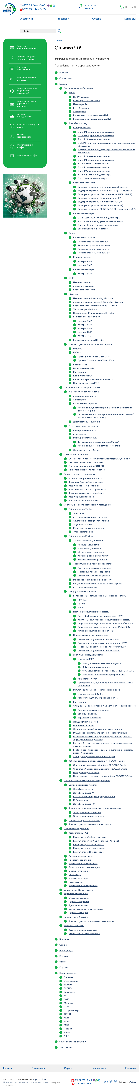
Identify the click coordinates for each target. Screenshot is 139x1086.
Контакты (130, 18)
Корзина (63, 967)
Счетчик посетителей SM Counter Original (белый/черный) (99, 459)
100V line (82, 600)
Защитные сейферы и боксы (78, 890)
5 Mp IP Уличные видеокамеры (93, 163)
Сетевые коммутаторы (80, 856)
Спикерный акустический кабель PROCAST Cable (99, 765)
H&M (66, 1006)
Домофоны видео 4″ (83, 789)
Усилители (78, 513)
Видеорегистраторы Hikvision (88, 340)
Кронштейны (80, 364)
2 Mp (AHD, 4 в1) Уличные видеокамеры (98, 225)
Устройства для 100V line (90, 694)
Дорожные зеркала (79, 901)
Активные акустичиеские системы (96, 631)
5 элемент (69, 977)
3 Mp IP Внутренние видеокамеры (96, 132)
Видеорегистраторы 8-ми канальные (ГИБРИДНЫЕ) (105, 190)
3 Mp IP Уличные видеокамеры (94, 171)
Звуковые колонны (82, 524)
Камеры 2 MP (85, 265)
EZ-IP (71, 278)
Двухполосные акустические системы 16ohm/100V (104, 627)
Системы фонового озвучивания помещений (87, 505)
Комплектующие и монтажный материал (90, 344)
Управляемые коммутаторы (83, 863)
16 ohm (81, 604)
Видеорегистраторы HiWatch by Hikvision (95, 305)
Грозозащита (76, 882)
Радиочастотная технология (83, 426)
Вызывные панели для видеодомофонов (94, 796)
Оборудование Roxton (81, 536)
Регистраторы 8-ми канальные (94, 245)
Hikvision (73, 294)
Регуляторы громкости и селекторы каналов (96, 690)
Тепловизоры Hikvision (85, 309)
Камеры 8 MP (85, 332)
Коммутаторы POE (78, 833)
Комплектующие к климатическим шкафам (91, 921)
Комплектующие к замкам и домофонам (90, 824)
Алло (66, 1018)
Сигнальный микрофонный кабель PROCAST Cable (100, 769)
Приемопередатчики (80, 860)
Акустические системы (85, 587)
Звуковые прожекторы (89, 717)
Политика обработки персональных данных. (26, 1082)
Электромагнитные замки (87, 812)
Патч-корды (75, 874)
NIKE (66, 1036)
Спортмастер (71, 1010)
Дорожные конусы (78, 912)
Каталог (63, 84)
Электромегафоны (83, 532)
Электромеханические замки (88, 816)
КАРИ (67, 1021)
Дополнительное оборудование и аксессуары (97, 729)
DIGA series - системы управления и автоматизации (100, 733)
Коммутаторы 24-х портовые (88, 852)
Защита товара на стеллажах (79, 474)
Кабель (77, 352)
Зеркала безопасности (76, 893)
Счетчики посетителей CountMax (86, 462)
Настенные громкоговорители (94, 572)
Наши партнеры (67, 973)
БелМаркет (70, 992)
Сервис (96, 18)
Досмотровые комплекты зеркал (86, 909)
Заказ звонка (66, 1047)
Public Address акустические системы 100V (100, 616)
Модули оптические (79, 871)
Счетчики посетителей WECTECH (86, 466)
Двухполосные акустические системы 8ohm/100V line (105, 623)
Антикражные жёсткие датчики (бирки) (98, 442)
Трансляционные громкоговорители (92, 564)
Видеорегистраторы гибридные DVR (92, 119)
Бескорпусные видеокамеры (93, 229)
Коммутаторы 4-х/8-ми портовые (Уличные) (96, 841)
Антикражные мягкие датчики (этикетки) (99, 446)
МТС (66, 1025)
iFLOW (72, 92)
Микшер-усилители (88, 545)
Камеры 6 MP (85, 328)
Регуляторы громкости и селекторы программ (97, 583)
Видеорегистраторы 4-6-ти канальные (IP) (100, 201)
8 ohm (81, 607)
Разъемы (77, 348)
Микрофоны (79, 372)
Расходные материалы (85, 403)
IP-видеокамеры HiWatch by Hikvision (93, 298)
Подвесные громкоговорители (94, 575)
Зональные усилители (89, 548)
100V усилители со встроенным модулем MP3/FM (108, 671)
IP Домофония (80, 800)
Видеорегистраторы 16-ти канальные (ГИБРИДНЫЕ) (105, 194)
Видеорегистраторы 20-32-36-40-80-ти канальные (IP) (107, 209)
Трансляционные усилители (88, 540)
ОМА (66, 999)
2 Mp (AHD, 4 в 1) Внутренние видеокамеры (100, 221)
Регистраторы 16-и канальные (94, 249)
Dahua (72, 233)
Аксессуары (79, 111)
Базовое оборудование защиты (85, 478)
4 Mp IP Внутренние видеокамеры (96, 160)
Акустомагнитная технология (84, 391)
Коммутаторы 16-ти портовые (89, 848)
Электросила (71, 981)
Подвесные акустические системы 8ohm (99, 650)
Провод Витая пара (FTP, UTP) (94, 356)
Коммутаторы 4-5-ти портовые (89, 837)
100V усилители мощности (96, 667)
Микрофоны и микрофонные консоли (92, 580)
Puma (67, 1032)
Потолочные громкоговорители (94, 568)
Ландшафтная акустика (85, 722)
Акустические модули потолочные (91, 521)
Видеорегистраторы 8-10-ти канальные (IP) (100, 205)
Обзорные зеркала (79, 898)
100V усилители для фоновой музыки (101, 663)
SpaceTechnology (78, 123)
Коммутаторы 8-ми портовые (88, 844)
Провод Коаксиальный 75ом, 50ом (96, 360)
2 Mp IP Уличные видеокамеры (94, 139)
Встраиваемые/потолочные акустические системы (99, 596)
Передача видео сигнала (86, 772)
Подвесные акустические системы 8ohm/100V (102, 647)
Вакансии (63, 18)
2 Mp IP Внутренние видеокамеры (96, 135)
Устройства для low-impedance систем (98, 698)
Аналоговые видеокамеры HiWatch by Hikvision (98, 302)
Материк (68, 1003)
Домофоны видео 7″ (83, 793)
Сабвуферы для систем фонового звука (94, 756)
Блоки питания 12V (83, 376)
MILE (66, 995)
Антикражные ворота (84, 396)
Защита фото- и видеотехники (84, 486)
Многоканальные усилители (92, 559)
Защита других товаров (81, 497)
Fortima (133, 1082)
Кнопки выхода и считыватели (84, 820)
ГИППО (68, 988)
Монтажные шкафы (74, 925)
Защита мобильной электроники (86, 482)
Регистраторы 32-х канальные (94, 253)
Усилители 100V (86, 659)
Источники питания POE (86, 383)
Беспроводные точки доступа (84, 867)
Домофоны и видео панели (83, 785)
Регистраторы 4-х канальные (93, 241)
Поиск (62, 962)
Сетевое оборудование (76, 828)
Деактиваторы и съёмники (87, 422)
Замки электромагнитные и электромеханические (95, 808)
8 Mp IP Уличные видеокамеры (93, 167)
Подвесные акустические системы (91, 635)
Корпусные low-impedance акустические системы (104, 620)
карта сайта (39, 1079)
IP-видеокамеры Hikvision (86, 316)
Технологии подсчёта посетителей (87, 470)
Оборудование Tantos (80, 509)
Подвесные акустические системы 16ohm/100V (102, 643)
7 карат (68, 1029)
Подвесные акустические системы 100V (98, 639)
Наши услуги (66, 950)
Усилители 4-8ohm (87, 679)
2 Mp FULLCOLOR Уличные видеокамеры (99, 217)
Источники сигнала (83, 725)
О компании (27, 18)
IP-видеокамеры (82, 127)
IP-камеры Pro (80, 104)
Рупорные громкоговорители (88, 528)
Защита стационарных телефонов (86, 493)
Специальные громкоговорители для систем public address (104, 706)
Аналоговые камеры (83, 213)
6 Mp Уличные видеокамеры (92, 178)
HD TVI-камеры (81, 97)
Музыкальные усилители (91, 552)
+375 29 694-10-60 (34, 9)
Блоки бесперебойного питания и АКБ (93, 379)
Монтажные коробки (84, 368)
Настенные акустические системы (91, 612)
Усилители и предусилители (88, 655)
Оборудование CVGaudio (82, 591)
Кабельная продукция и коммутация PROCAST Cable (97, 761)
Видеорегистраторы (84, 182)
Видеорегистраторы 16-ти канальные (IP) (99, 198)
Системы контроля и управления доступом (87, 780)
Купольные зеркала (79, 905)
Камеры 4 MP (85, 261)
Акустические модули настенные (90, 517)
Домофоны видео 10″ (84, 804)
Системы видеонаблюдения (78, 88)
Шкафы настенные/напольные (84, 933)
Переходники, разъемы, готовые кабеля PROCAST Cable (103, 776)
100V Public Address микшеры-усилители (103, 674)
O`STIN (67, 1014)
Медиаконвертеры (78, 878)
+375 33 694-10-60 (33, 5)
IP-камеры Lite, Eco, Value (86, 100)
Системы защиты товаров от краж (82, 387)
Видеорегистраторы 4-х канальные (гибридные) (103, 187)
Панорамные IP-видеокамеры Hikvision (93, 313)
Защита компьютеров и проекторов (88, 489)
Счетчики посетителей (76, 454)
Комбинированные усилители (93, 556)
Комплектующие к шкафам (83, 930)
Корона (68, 984)
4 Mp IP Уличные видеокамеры (94, 156)
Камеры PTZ (84, 336)
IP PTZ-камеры (81, 108)
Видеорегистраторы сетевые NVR (91, 115)
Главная (63, 72)
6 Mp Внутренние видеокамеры (94, 174)
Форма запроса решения (72, 1041)
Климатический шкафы (76, 917)
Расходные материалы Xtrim (84, 500)
